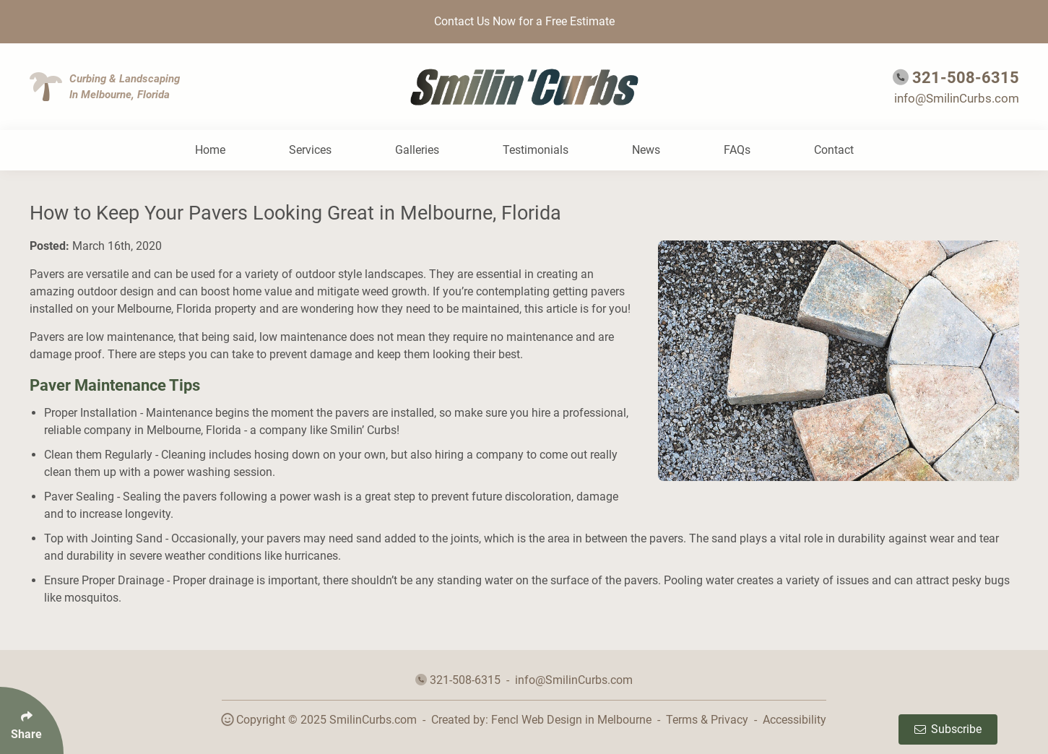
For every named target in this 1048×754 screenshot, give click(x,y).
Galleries (417, 150)
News (646, 150)
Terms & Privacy (707, 720)
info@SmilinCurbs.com (956, 98)
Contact (834, 150)
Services (310, 150)
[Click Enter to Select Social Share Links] (32, 720)
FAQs (737, 150)
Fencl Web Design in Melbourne (571, 720)
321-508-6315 (965, 78)
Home (210, 150)
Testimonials (535, 150)
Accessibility (794, 720)
